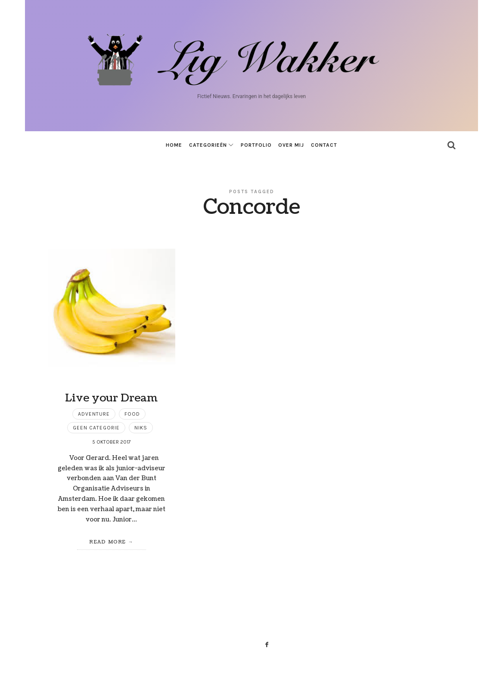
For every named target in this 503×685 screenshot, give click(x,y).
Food (132, 414)
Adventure (94, 414)
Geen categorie (96, 428)
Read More (108, 542)
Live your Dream (111, 398)
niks (140, 428)
